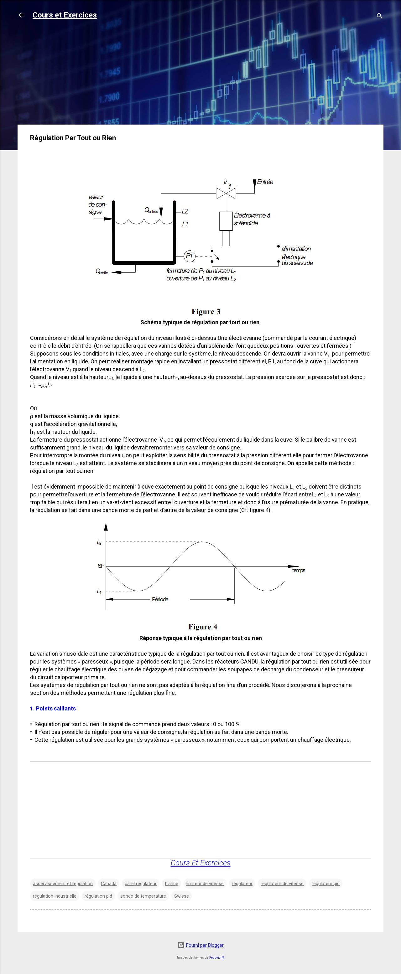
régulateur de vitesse (282, 883)
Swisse (181, 896)
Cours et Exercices (65, 15)
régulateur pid (326, 883)
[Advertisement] (200, 76)
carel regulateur (141, 883)
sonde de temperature (143, 896)
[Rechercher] (379, 17)
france (171, 883)
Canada (109, 883)
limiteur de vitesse (205, 883)
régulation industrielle (54, 896)
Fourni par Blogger (200, 945)
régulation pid (98, 896)
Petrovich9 (216, 958)
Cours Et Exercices (201, 863)
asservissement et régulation (63, 883)
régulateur (242, 883)
